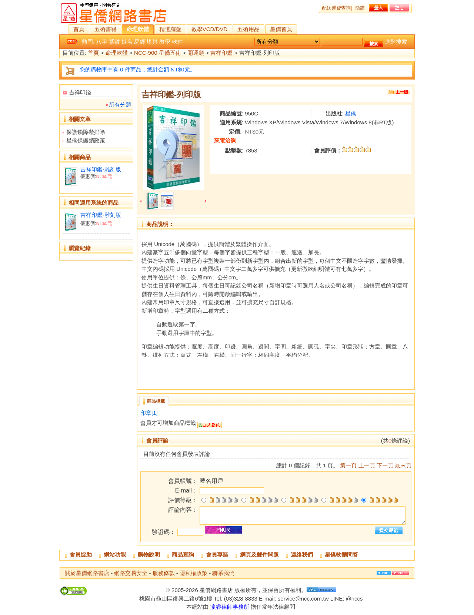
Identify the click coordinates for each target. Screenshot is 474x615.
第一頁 (348, 465)
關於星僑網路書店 (87, 573)
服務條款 (164, 573)
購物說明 (149, 554)
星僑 (350, 113)
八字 (101, 41)
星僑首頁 (281, 29)
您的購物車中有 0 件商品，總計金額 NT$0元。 (138, 69)
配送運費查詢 (336, 8)
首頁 (78, 29)
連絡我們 (302, 554)
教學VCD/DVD (209, 29)
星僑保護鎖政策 (85, 140)
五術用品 (248, 29)
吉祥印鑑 (221, 53)
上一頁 (366, 465)
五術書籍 (105, 29)
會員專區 (217, 554)
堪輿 (152, 41)
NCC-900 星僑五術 (157, 53)
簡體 (360, 8)
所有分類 (120, 104)
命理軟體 (138, 29)
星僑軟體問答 (341, 554)
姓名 (127, 41)
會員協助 (81, 554)
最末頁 (403, 465)
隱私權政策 (193, 573)
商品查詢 (183, 554)
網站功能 (115, 554)
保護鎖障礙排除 (85, 132)
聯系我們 (223, 573)
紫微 (114, 41)
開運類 (195, 53)
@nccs (354, 598)
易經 (139, 41)
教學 (164, 41)
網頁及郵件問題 (259, 554)
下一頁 (385, 465)
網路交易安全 (130, 573)
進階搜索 (396, 41)
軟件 (177, 41)
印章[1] (149, 413)
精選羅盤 (170, 29)
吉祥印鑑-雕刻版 (100, 169)
